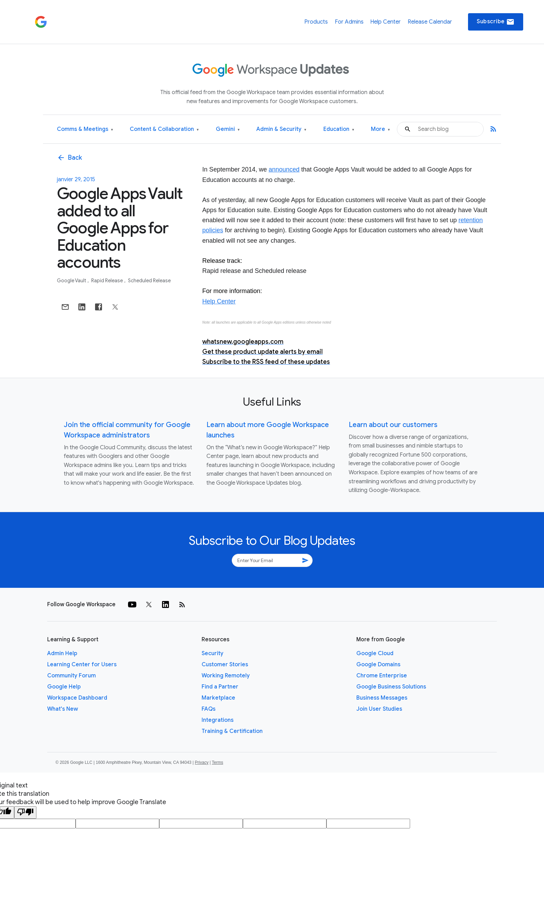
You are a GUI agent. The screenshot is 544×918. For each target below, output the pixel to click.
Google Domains (378, 664)
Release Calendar (430, 21)
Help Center (385, 21)
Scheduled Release (149, 280)
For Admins (349, 21)
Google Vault (72, 280)
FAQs (208, 709)
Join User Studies (379, 709)
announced (284, 169)
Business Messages (381, 697)
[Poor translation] (25, 812)
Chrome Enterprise (381, 675)
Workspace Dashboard (77, 697)
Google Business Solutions (391, 686)
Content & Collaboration (164, 129)
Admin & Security (281, 129)
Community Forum (71, 675)
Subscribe (496, 22)
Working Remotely (226, 675)
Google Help (64, 686)
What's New (62, 709)
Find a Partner (220, 686)
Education (338, 129)
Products (316, 21)
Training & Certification (232, 731)
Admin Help (62, 653)
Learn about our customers (393, 424)
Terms (217, 762)
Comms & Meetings (85, 129)
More (380, 129)
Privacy (202, 762)
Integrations (217, 720)
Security (212, 653)
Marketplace (218, 697)
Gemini (228, 129)
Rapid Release (107, 280)
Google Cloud (374, 653)
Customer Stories (225, 664)
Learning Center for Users (82, 664)
